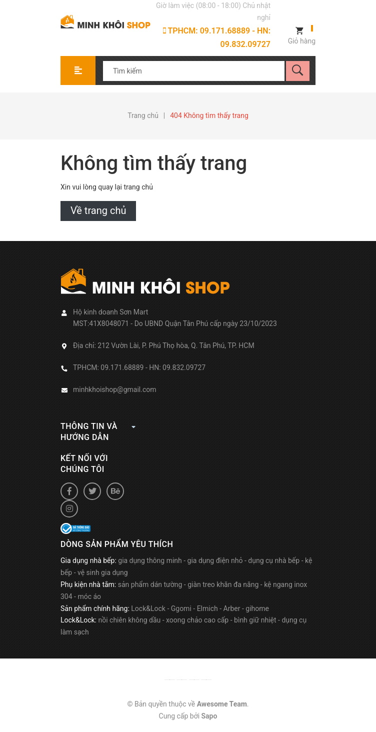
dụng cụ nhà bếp (274, 560)
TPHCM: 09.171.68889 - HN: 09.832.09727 (216, 37)
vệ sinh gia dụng (103, 572)
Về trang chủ (98, 210)
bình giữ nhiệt (255, 620)
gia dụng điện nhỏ (215, 560)
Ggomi (181, 608)
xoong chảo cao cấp (197, 620)
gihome (257, 608)
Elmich (207, 608)
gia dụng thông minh (150, 560)
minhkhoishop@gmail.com (114, 390)
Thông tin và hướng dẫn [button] (98, 431)
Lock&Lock (148, 608)
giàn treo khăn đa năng (223, 584)
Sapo (210, 716)
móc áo (89, 596)
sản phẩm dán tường (150, 584)
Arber (232, 608)
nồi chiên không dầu (129, 620)
